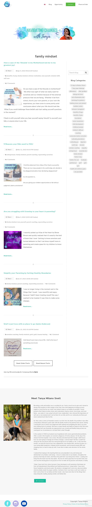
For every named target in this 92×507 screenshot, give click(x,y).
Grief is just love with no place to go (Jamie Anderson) (27, 324)
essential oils (83, 151)
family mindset (23, 76)
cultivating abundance (78, 139)
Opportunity (59, 4)
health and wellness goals (78, 169)
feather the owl (74, 160)
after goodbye (83, 91)
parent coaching (32, 155)
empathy (84, 148)
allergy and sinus (78, 94)
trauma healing (42, 335)
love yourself (46, 76)
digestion (83, 142)
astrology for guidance (78, 100)
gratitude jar (73, 163)
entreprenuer (11, 155)
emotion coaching (12, 335)
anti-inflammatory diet (78, 97)
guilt (35, 335)
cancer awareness (78, 121)
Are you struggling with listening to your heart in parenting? (30, 211)
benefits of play (12, 76)
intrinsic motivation (34, 76)
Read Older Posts (23, 363)
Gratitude (83, 160)
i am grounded (78, 172)
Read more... (8, 127)
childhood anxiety (78, 127)
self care (7, 78)
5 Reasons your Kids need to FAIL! (18, 144)
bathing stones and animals (78, 103)
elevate (82, 145)
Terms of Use (75, 504)
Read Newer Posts (43, 363)
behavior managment (78, 109)
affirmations (72, 91)
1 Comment (54, 335)
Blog (50, 4)
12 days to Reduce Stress (78, 85)
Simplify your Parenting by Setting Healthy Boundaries (27, 273)
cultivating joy (74, 142)
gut (78, 166)
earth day (74, 145)
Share (9, 71)
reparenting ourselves (45, 155)
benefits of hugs (78, 112)
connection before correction (78, 136)
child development (78, 124)
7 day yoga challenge (78, 88)
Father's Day (78, 157)
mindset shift (55, 76)
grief (31, 335)
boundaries (78, 118)
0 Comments (10, 83)
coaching (78, 133)
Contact (40, 481)
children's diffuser (78, 130)
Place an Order (83, 4)
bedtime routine (78, 106)
